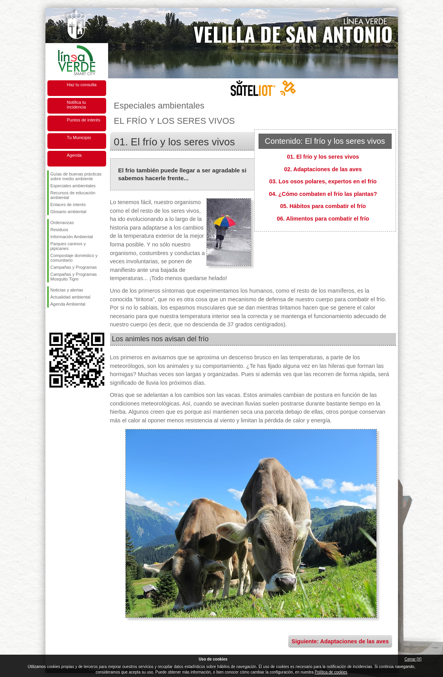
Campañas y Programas (74, 267)
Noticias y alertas (67, 290)
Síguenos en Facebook (52, 320)
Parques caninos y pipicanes (68, 246)
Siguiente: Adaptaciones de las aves (340, 641)
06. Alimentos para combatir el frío (323, 218)
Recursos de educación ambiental (73, 195)
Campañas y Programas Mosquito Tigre (74, 276)
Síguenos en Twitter (65, 320)
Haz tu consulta (82, 84)
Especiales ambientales (73, 185)
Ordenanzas (62, 222)
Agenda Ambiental (68, 304)
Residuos (60, 229)
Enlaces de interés (68, 204)
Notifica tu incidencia (76, 104)
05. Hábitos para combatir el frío (323, 206)
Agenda (74, 155)
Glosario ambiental (69, 211)
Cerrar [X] (413, 659)
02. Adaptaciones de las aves (323, 169)
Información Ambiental (72, 236)
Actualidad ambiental (70, 297)
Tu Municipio (79, 137)
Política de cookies (331, 672)
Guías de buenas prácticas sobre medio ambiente (76, 176)
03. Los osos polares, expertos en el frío (322, 181)
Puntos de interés (84, 120)
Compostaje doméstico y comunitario (74, 257)
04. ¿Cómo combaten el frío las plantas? (323, 194)
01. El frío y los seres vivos (323, 157)
